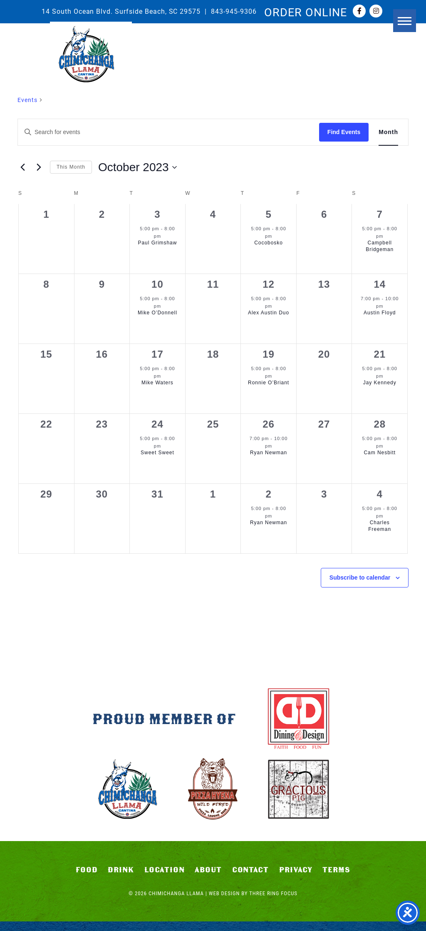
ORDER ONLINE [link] (305, 11)
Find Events (343, 132)
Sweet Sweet (157, 453)
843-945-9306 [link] (234, 11)
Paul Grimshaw (157, 243)
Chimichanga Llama (91, 59)
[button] (375, 40)
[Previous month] (22, 167)
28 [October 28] (380, 424)
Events (27, 100)
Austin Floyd (380, 313)
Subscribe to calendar (359, 577)
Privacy (295, 879)
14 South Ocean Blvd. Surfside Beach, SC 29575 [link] (121, 11)
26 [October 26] (269, 424)
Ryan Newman (268, 453)
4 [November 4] (380, 494)
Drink (121, 879)
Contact (250, 879)
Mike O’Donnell (157, 313)
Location (164, 879)
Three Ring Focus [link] (273, 903)
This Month (71, 167)
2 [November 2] (268, 494)
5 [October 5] (268, 214)
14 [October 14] (380, 284)
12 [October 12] (269, 284)
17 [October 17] (157, 354)
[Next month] (39, 167)
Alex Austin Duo (268, 313)
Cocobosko (268, 243)
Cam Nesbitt (380, 453)
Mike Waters (157, 383)
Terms (336, 879)
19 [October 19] (269, 354)
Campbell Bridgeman (380, 246)
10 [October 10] (157, 284)
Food (87, 879)
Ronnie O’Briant (268, 383)
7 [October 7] (380, 214)
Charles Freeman (379, 526)
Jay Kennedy (379, 383)
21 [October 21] (380, 354)
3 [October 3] (157, 214)
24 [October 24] (157, 424)
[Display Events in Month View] (388, 132)
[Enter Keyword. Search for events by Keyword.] (168, 132)
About (208, 879)
